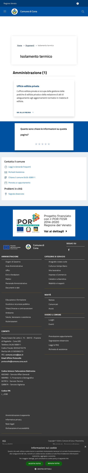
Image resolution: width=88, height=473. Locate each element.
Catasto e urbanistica (57, 279)
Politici (8, 279)
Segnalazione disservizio (59, 340)
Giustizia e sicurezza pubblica (18, 304)
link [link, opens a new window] (67, 459)
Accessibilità (7, 444)
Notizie (51, 299)
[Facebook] (68, 250)
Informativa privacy (14, 419)
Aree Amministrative (14, 266)
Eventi (51, 324)
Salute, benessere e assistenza (18, 317)
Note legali (10, 423)
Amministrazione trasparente (18, 415)
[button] (44, 469)
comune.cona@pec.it (14, 354)
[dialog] (44, 458)
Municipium (58, 444)
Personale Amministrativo (16, 283)
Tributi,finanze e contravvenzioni (19, 308)
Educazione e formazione (16, 299)
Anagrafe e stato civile (58, 261)
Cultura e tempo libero (58, 266)
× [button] (85, 447)
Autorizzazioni (11, 321)
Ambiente (10, 312)
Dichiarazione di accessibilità (17, 428)
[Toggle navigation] (4, 11)
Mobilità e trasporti (56, 283)
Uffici (8, 270)
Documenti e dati (13, 287)
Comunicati (53, 304)
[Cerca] (82, 11)
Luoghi (51, 319)
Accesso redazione (71, 444)
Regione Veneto (10, 3)
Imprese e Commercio (57, 274)
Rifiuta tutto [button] (53, 463)
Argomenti (30, 45)
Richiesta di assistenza (58, 349)
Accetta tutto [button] (35, 464)
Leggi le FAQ (54, 344)
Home (19, 45)
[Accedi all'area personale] (77, 3)
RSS (4, 440)
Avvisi (51, 308)
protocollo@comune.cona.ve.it (14, 361)
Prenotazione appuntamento (60, 336)
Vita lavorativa (55, 270)
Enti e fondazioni (12, 274)
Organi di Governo (13, 261)
